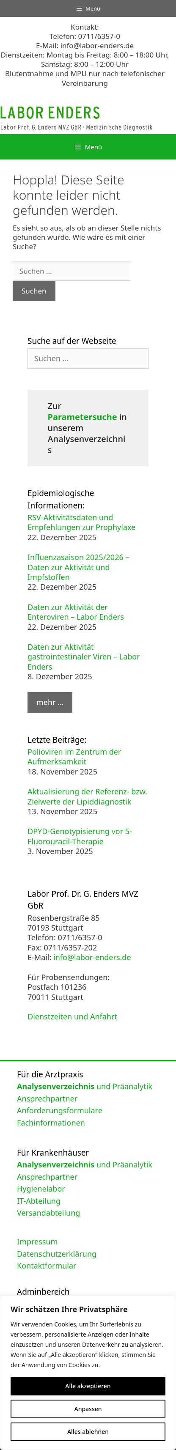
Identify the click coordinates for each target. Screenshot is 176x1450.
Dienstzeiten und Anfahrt (72, 1016)
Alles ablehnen (88, 1432)
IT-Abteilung (38, 1201)
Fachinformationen (51, 1123)
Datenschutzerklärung (56, 1254)
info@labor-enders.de (97, 45)
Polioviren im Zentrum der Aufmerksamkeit (74, 756)
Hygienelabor (41, 1189)
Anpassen (88, 1409)
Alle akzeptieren (87, 1386)
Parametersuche (82, 417)
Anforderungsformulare (59, 1110)
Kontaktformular (47, 1266)
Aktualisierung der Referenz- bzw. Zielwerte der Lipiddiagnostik (87, 796)
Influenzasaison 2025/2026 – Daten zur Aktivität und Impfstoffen (78, 567)
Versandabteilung (48, 1213)
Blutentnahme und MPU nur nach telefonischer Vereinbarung (85, 78)
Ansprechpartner (47, 1098)
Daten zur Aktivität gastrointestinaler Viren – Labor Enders (84, 657)
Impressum (37, 1241)
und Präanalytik (84, 1086)
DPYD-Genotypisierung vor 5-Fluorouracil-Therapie (80, 836)
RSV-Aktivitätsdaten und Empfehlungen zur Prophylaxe (81, 522)
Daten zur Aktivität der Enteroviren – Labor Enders (76, 612)
